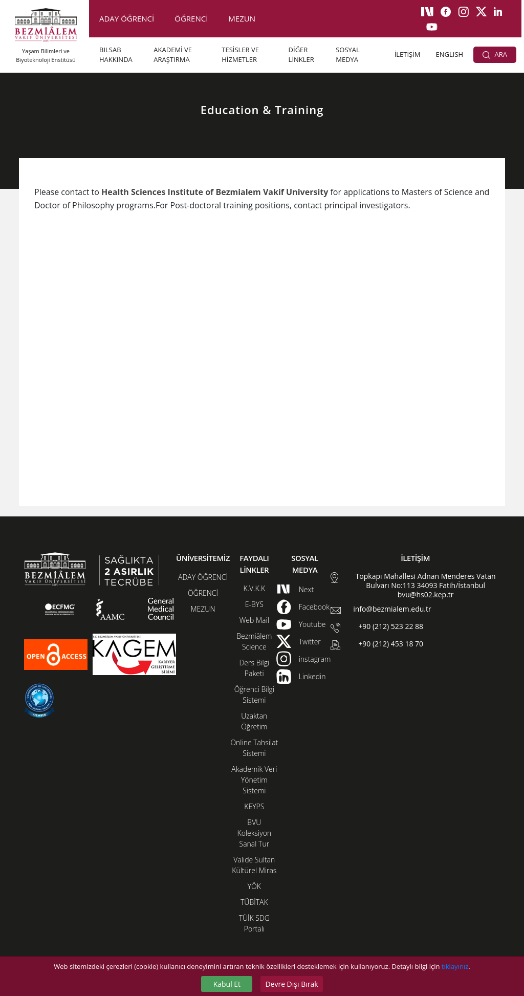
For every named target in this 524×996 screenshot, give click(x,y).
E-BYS (254, 604)
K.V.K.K (255, 588)
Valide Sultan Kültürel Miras (254, 865)
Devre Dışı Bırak (291, 984)
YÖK (254, 886)
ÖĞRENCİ (191, 18)
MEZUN (241, 18)
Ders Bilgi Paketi (254, 668)
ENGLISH (450, 54)
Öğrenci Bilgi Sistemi (254, 694)
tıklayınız (455, 966)
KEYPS (254, 806)
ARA (495, 54)
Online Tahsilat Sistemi (254, 748)
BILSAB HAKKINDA (116, 54)
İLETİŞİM (408, 54)
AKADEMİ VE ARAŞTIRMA (173, 54)
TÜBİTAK (254, 902)
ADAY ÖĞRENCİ (126, 18)
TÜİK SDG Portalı (254, 923)
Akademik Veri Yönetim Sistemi (254, 779)
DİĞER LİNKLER (301, 54)
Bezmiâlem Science (254, 641)
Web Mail (254, 620)
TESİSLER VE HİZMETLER (240, 54)
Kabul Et (227, 984)
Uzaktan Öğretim (254, 721)
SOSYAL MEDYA (348, 54)
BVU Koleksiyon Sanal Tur (254, 833)
